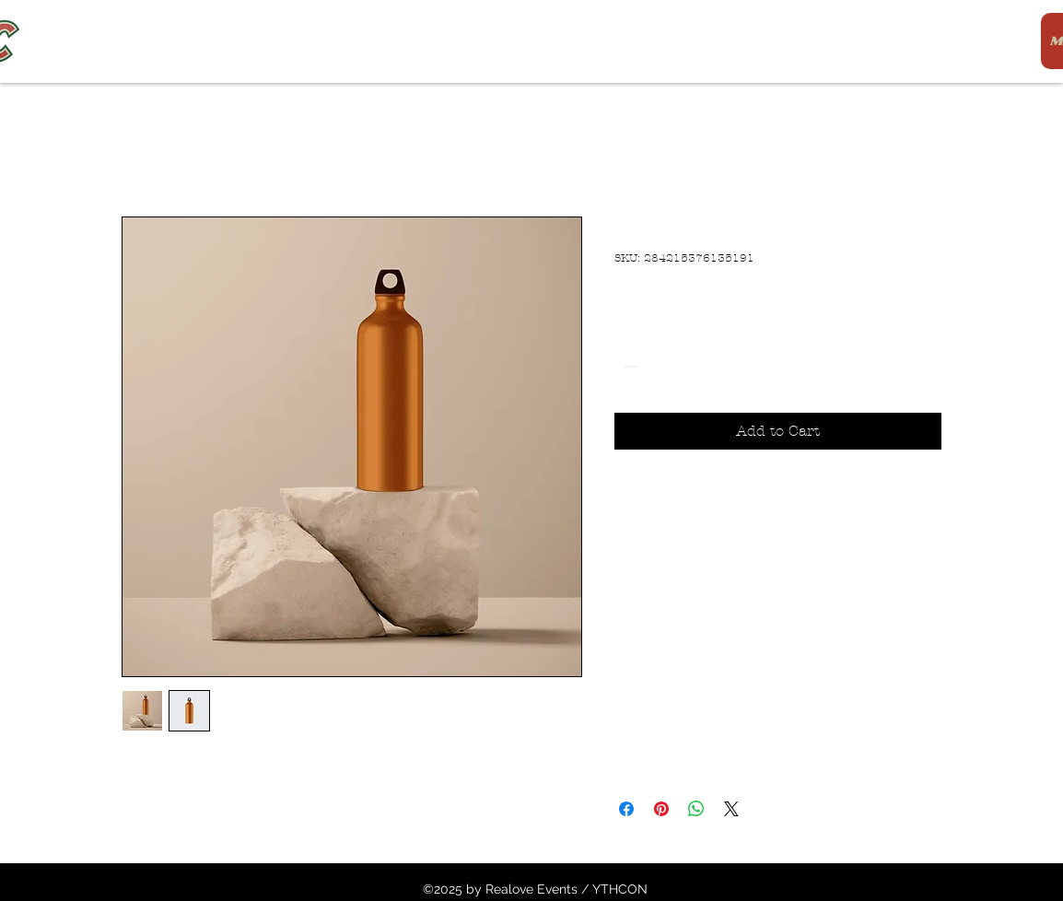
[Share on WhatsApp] (696, 809)
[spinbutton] (656, 366)
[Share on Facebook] (626, 809)
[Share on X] (731, 809)
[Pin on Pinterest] (661, 809)
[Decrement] (628, 366)
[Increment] (684, 366)
